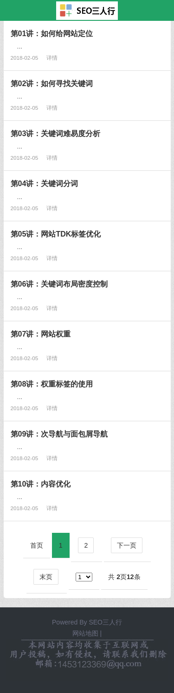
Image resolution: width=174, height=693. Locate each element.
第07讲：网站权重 (41, 334)
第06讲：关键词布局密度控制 (59, 284)
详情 (52, 58)
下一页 (126, 545)
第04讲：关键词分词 (44, 183)
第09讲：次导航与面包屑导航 (59, 434)
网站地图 (85, 633)
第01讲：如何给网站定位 (52, 33)
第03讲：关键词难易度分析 (56, 133)
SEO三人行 (105, 622)
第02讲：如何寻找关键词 (52, 83)
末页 (45, 577)
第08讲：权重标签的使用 (52, 384)
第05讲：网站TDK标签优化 (56, 234)
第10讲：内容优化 (41, 484)
